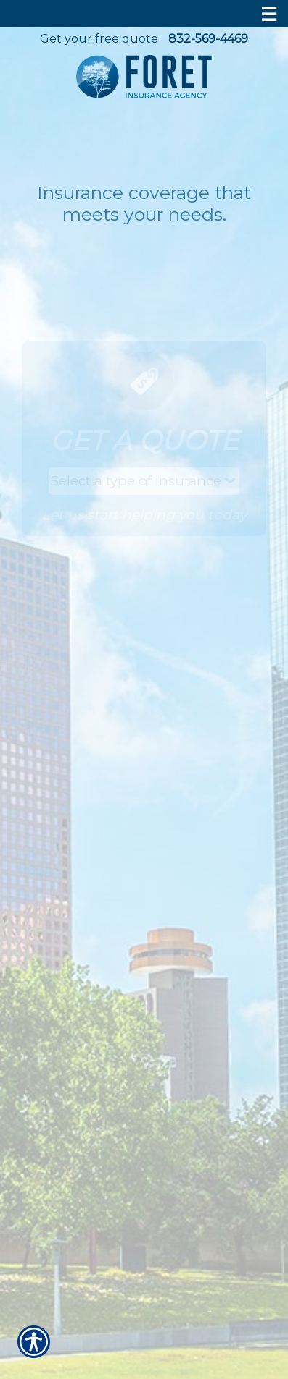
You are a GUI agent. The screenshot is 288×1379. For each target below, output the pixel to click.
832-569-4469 (208, 39)
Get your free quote (99, 39)
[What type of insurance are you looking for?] (144, 481)
